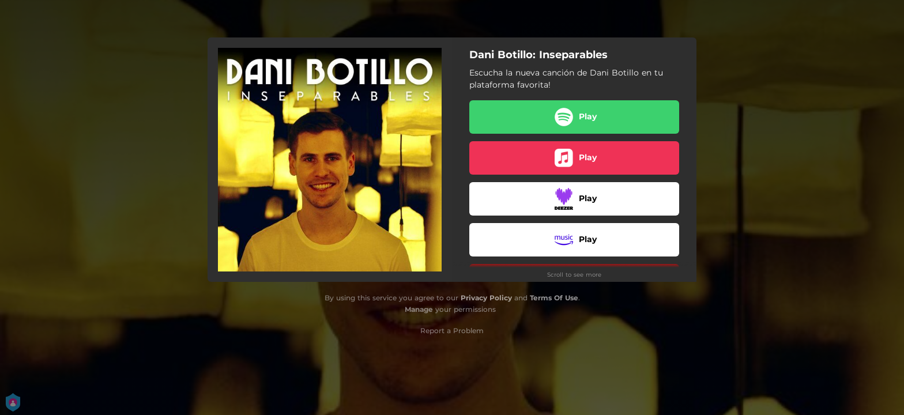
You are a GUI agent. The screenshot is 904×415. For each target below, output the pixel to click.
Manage (419, 309)
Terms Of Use (554, 297)
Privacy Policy (486, 297)
